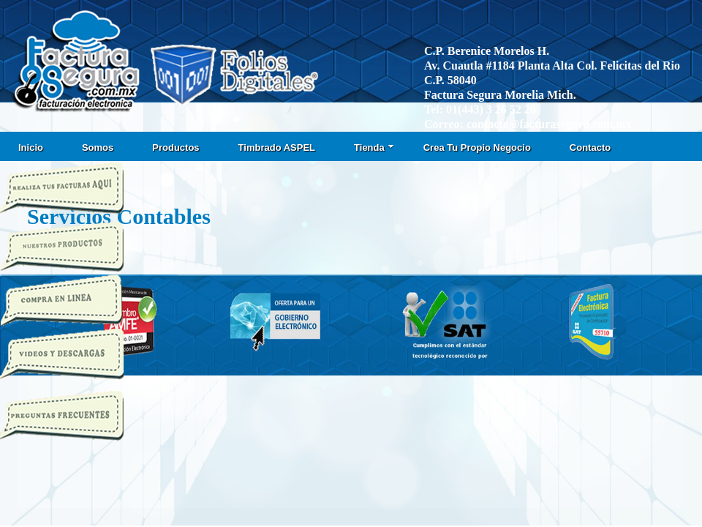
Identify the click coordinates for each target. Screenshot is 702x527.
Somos (97, 147)
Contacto (590, 147)
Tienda (374, 147)
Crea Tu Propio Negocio (477, 147)
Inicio (30, 147)
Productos (175, 147)
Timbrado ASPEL (276, 147)
